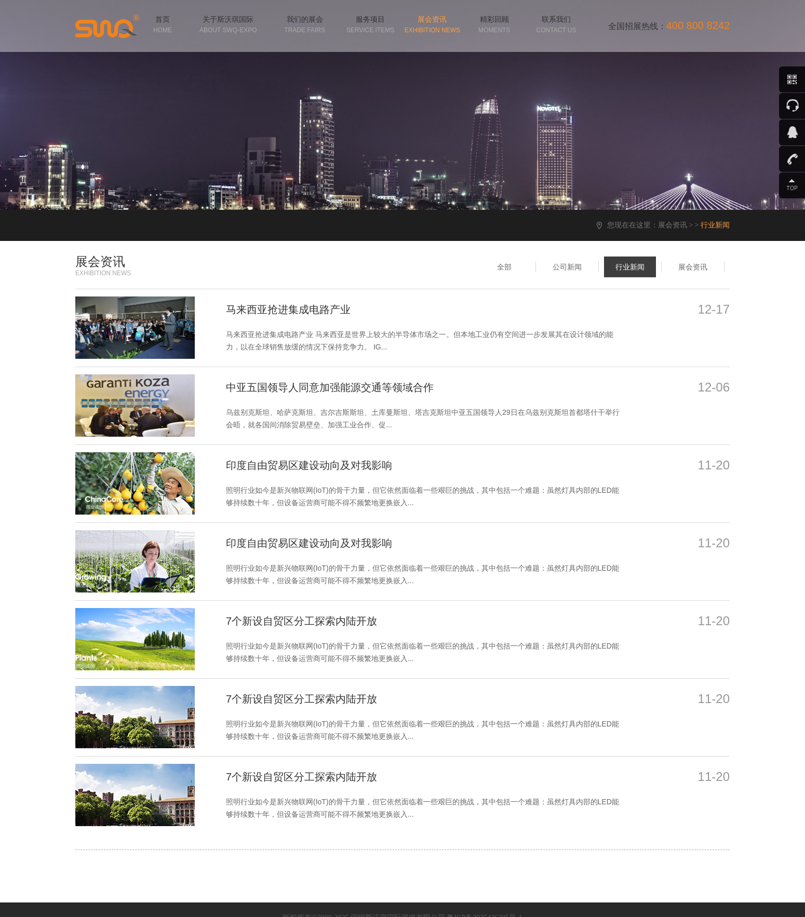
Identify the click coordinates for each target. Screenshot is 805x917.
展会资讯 (672, 225)
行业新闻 (630, 267)
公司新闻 (567, 267)
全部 (504, 267)
